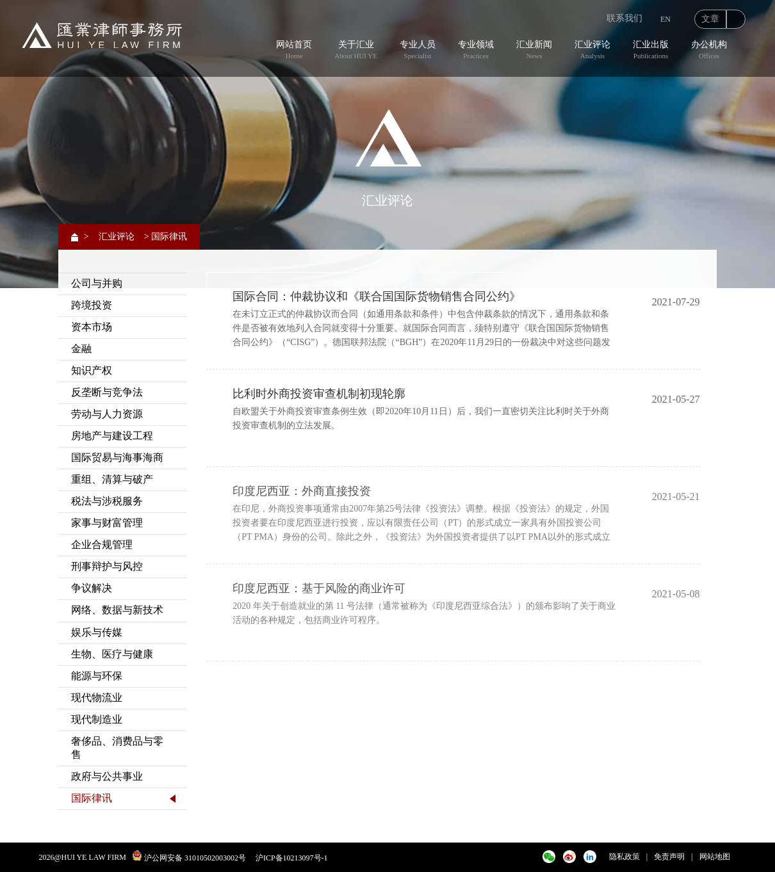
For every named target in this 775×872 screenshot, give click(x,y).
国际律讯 (91, 798)
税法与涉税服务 (107, 501)
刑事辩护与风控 (107, 566)
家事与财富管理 (107, 522)
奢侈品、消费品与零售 (117, 748)
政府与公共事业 (107, 776)
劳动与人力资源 (107, 413)
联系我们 (624, 18)
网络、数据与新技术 (117, 609)
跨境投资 (91, 305)
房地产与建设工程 (112, 435)
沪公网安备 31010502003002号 (195, 857)
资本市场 (91, 326)
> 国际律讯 (165, 236)
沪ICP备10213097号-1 (292, 857)
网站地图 (714, 856)
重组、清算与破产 (112, 479)
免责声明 (669, 856)
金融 (81, 348)
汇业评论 (117, 236)
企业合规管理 (102, 544)
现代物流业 (96, 697)
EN (665, 19)
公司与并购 (96, 283)
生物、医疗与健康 (112, 654)
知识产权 (91, 370)
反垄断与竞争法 (107, 392)
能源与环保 (96, 675)
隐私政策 (624, 856)
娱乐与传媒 (96, 632)
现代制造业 (96, 719)
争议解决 (91, 588)
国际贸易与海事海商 (117, 457)
